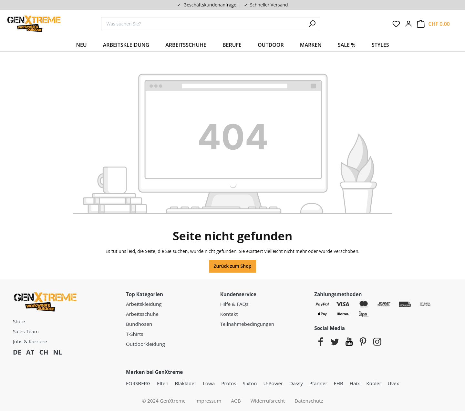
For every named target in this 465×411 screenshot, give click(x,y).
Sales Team (26, 331)
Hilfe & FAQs (234, 304)
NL (57, 352)
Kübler (373, 383)
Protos (228, 383)
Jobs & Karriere (30, 341)
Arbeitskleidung (143, 304)
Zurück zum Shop (233, 266)
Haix (355, 383)
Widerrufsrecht (268, 400)
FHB (338, 383)
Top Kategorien (144, 294)
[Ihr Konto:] (408, 24)
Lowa (209, 383)
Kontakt (229, 314)
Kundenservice (238, 294)
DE (17, 352)
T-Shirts (134, 334)
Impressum (208, 400)
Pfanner (318, 383)
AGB (236, 400)
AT (30, 352)
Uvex (393, 383)
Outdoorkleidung (145, 344)
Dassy (296, 383)
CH (43, 352)
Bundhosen (139, 324)
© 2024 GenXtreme (164, 400)
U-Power (273, 383)
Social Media (329, 328)
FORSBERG (138, 383)
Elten (163, 383)
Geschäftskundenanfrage (209, 5)
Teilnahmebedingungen (247, 324)
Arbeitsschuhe (142, 314)
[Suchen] (312, 23)
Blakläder (185, 383)
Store (19, 321)
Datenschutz (308, 400)
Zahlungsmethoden (338, 294)
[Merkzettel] (396, 24)
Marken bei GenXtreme (154, 372)
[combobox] (203, 23)
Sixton (250, 383)
